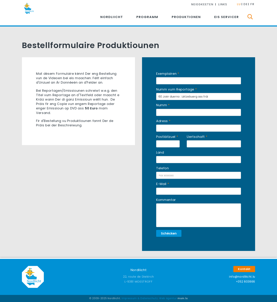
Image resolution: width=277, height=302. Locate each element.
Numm (161, 105)
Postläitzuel (165, 136)
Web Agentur (168, 298)
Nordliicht (111, 17)
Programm (147, 17)
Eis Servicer (226, 17)
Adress (162, 121)
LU (239, 4)
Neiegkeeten (202, 4)
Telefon (162, 168)
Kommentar (166, 200)
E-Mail (161, 184)
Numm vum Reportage (175, 89)
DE (245, 4)
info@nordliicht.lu (242, 277)
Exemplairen (166, 73)
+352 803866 (245, 282)
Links (222, 4)
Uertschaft (196, 136)
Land (160, 152)
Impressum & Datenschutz (140, 298)
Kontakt (244, 269)
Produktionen (186, 17)
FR (252, 4)
